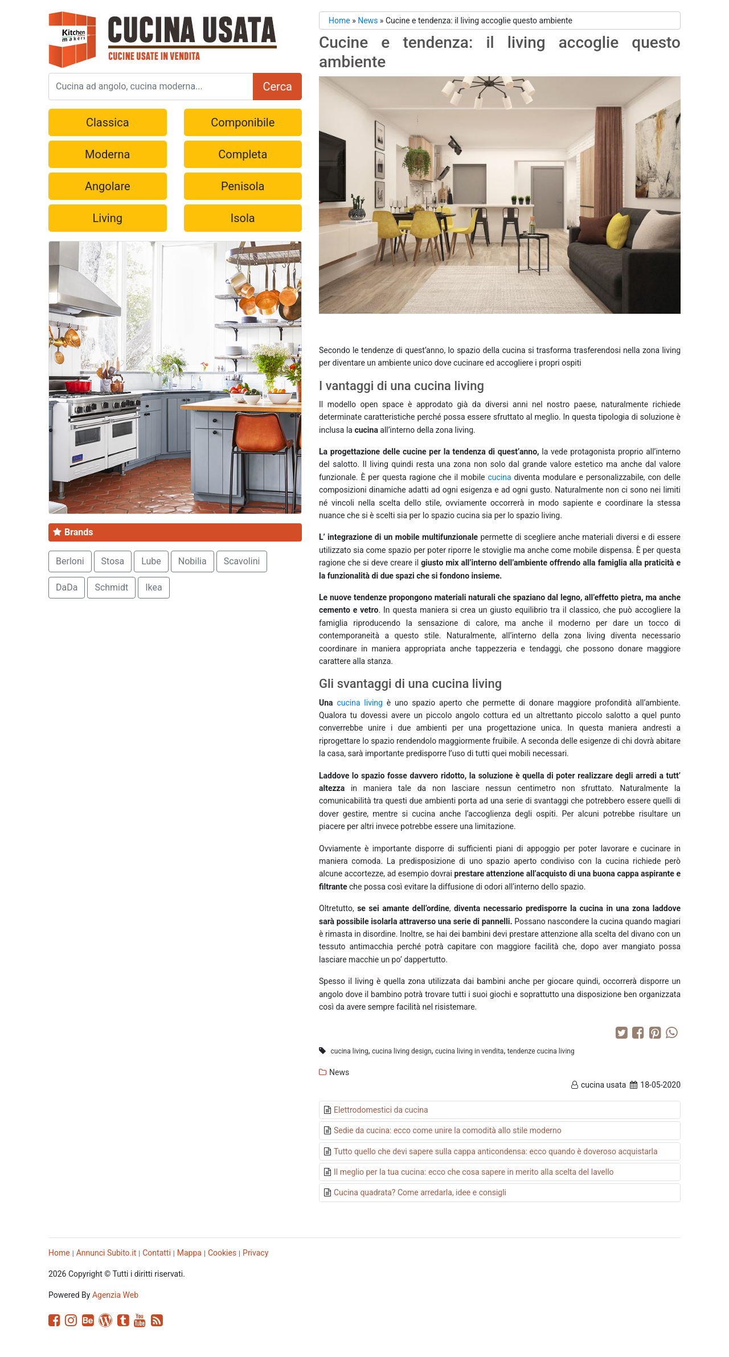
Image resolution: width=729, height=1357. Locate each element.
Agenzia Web (115, 1294)
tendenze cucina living (541, 1051)
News (368, 20)
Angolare (107, 186)
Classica (107, 122)
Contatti (156, 1252)
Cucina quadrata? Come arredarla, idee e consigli (420, 1192)
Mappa (189, 1252)
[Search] (150, 86)
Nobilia (192, 561)
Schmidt (111, 587)
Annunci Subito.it (106, 1252)
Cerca (277, 86)
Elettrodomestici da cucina (381, 1109)
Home (339, 20)
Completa (242, 154)
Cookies (222, 1252)
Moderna (107, 154)
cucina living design (402, 1051)
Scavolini (242, 561)
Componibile (243, 122)
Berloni (70, 561)
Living (107, 218)
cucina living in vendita (469, 1051)
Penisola (242, 186)
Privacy (255, 1252)
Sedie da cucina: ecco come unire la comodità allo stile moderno (448, 1130)
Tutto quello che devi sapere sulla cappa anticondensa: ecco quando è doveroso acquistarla (496, 1151)
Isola (243, 218)
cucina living (360, 702)
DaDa (66, 587)
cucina (499, 477)
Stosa (113, 561)
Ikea (153, 587)
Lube (151, 561)
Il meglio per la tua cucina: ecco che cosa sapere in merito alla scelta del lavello (474, 1171)
